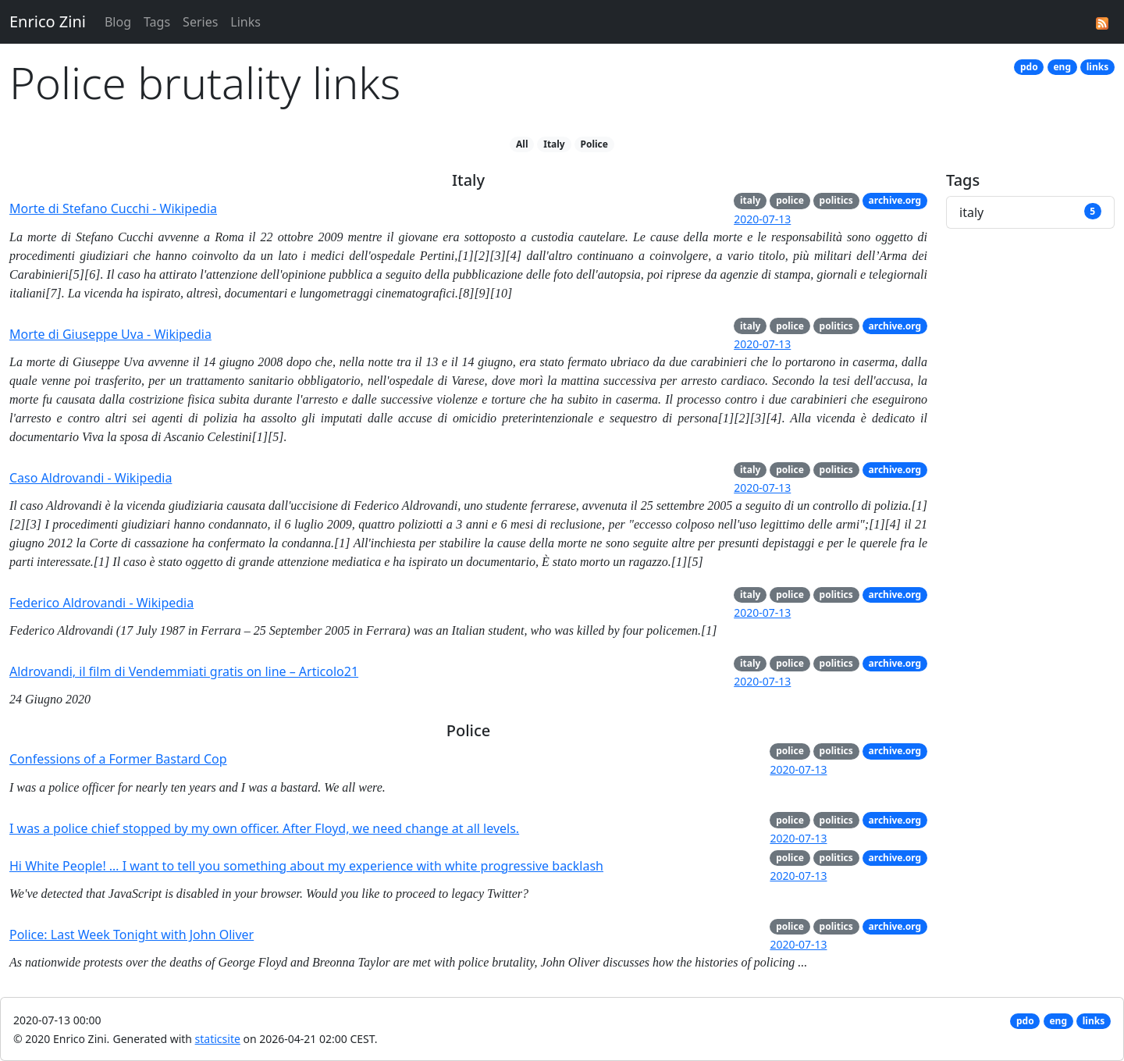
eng (1062, 66)
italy (750, 200)
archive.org (895, 200)
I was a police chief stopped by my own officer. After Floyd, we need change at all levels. (264, 828)
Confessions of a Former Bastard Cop (118, 758)
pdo (1029, 66)
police (790, 200)
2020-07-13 (762, 219)
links (1097, 66)
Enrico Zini (47, 21)
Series (200, 21)
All (522, 144)
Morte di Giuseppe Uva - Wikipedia (110, 334)
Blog (118, 21)
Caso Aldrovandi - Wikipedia (90, 477)
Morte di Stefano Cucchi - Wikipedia (113, 208)
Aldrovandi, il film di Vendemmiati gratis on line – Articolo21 (183, 671)
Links (245, 21)
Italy (554, 144)
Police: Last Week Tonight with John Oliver (131, 934)
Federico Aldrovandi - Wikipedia (101, 602)
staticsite (217, 1038)
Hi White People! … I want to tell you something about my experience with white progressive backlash (306, 865)
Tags (157, 21)
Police (594, 144)
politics (836, 200)
